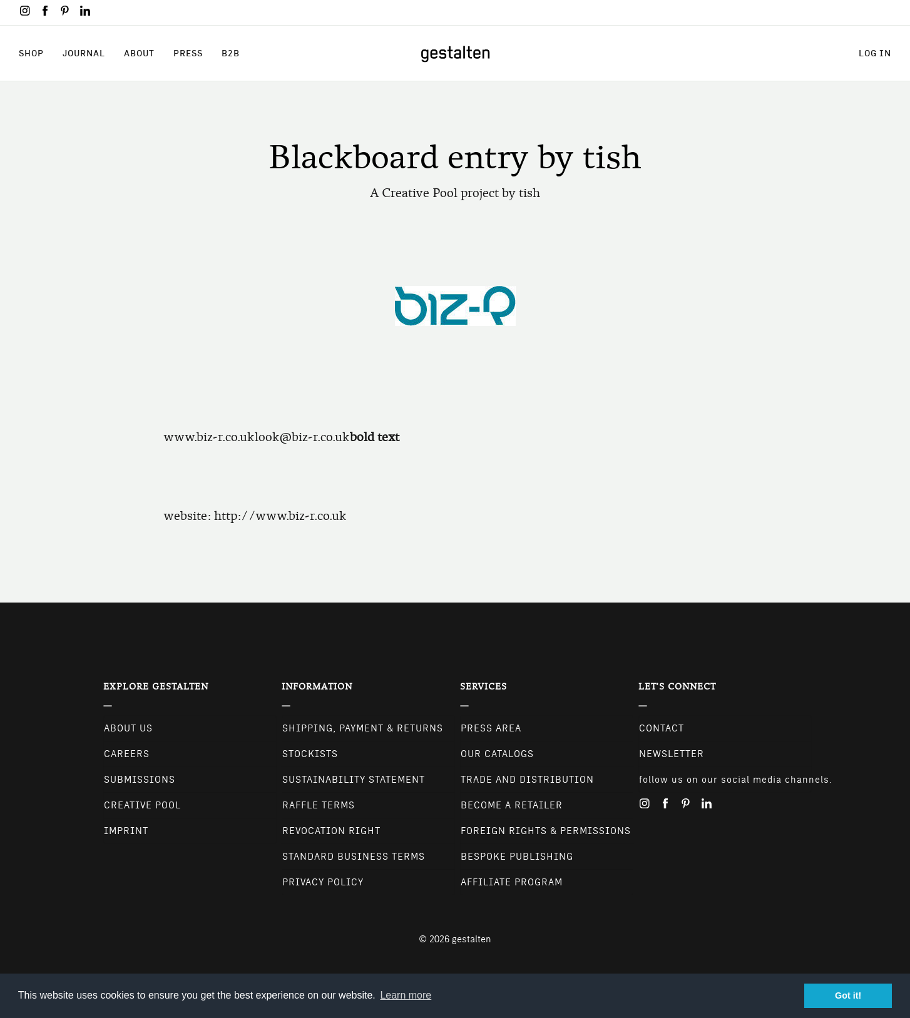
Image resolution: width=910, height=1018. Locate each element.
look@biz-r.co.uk (302, 437)
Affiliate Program (512, 882)
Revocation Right (331, 831)
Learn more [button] (405, 995)
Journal (84, 53)
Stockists (310, 754)
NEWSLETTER (671, 754)
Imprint (126, 831)
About (139, 53)
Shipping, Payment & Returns (362, 728)
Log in (875, 53)
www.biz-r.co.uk (209, 437)
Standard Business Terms (353, 856)
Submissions (139, 779)
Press (188, 53)
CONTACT (661, 728)
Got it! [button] (848, 995)
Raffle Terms (318, 805)
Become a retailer (512, 805)
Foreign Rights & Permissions (546, 831)
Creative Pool (142, 805)
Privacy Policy (323, 882)
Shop (31, 53)
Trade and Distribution (527, 779)
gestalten (471, 939)
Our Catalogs (497, 754)
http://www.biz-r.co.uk (280, 516)
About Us (128, 728)
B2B (231, 53)
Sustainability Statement (353, 779)
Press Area (491, 728)
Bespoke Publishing (517, 856)
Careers (127, 754)
